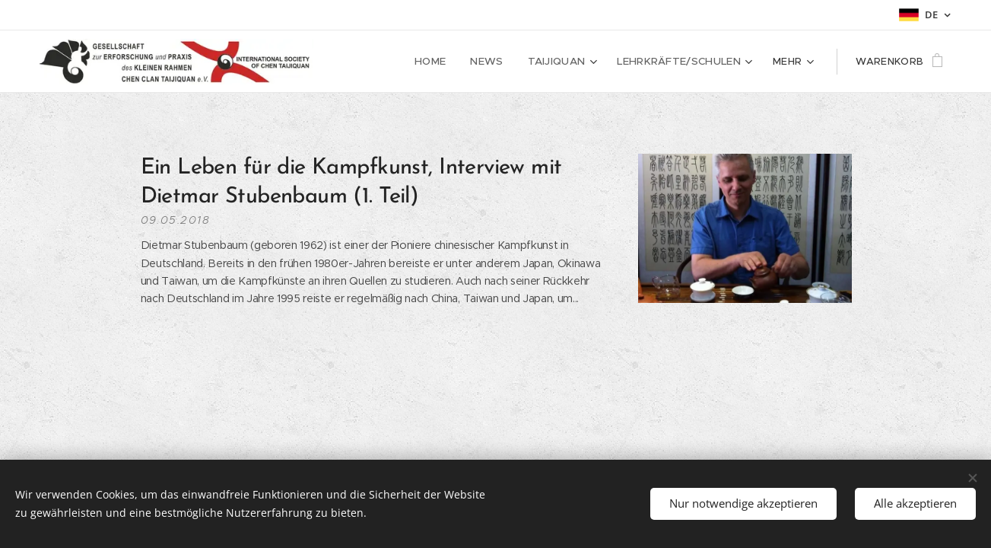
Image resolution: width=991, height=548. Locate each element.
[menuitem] (444, 62)
